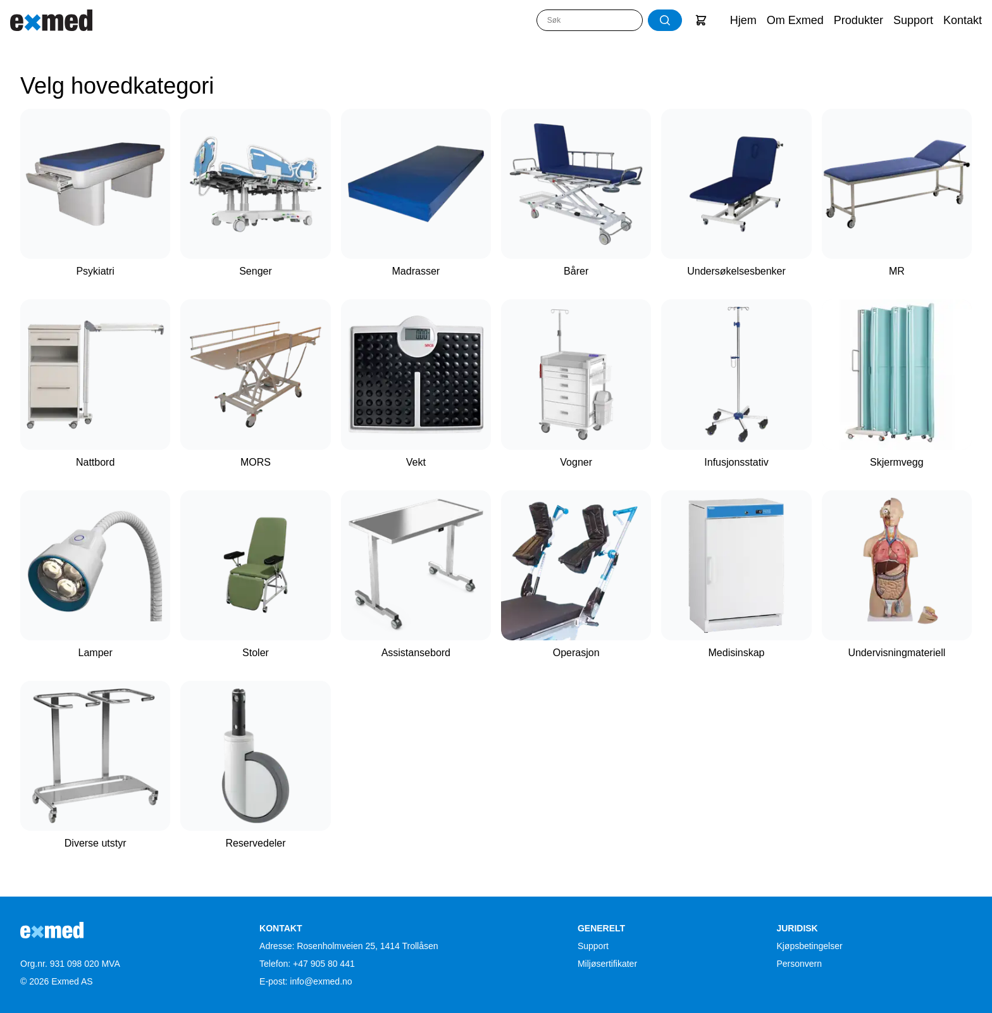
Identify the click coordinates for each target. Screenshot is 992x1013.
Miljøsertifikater (607, 964)
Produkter (858, 20)
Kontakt (962, 20)
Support (913, 20)
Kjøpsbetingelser (809, 946)
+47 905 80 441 (324, 964)
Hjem (743, 20)
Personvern (799, 964)
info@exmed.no (321, 981)
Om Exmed (795, 20)
